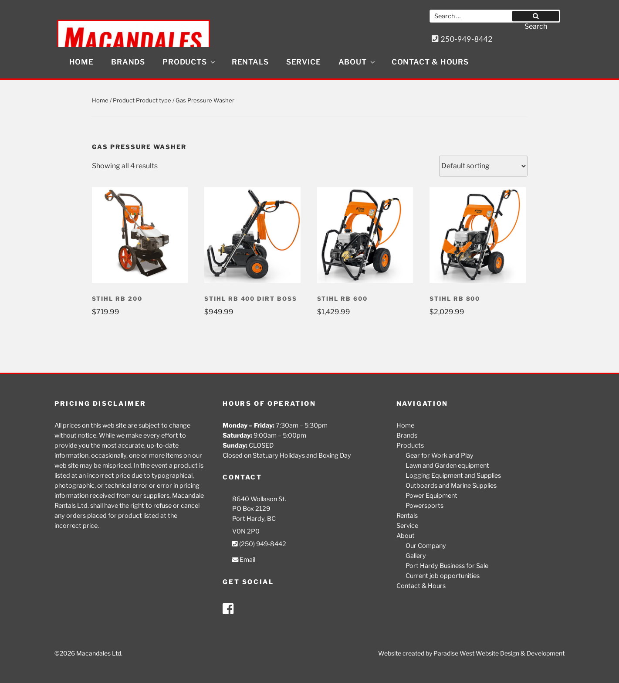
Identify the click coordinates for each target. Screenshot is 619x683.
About (357, 62)
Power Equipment (431, 496)
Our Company (426, 546)
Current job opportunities (443, 576)
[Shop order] (483, 166)
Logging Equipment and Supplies (453, 475)
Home (81, 62)
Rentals (250, 62)
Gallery (416, 556)
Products (189, 62)
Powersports (424, 506)
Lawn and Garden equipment (447, 465)
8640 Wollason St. (259, 499)
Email (243, 560)
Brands (128, 62)
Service (303, 62)
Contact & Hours (430, 62)
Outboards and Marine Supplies (451, 485)
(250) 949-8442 (259, 544)
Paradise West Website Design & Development (499, 653)
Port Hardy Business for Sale (447, 566)
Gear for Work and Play (440, 455)
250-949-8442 (462, 39)
